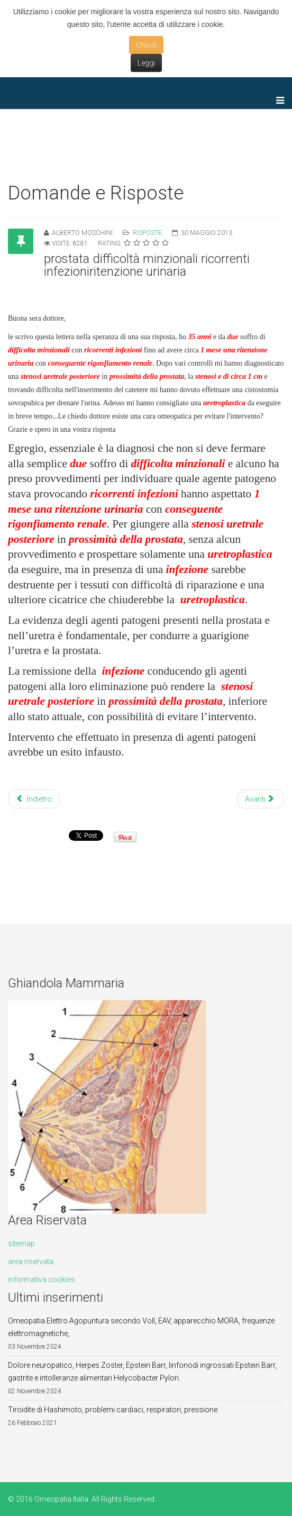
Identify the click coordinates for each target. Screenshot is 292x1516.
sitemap (21, 1243)
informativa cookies (41, 1279)
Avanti (260, 799)
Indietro (34, 799)
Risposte (147, 233)
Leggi (146, 63)
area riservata (30, 1261)
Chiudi (146, 45)
